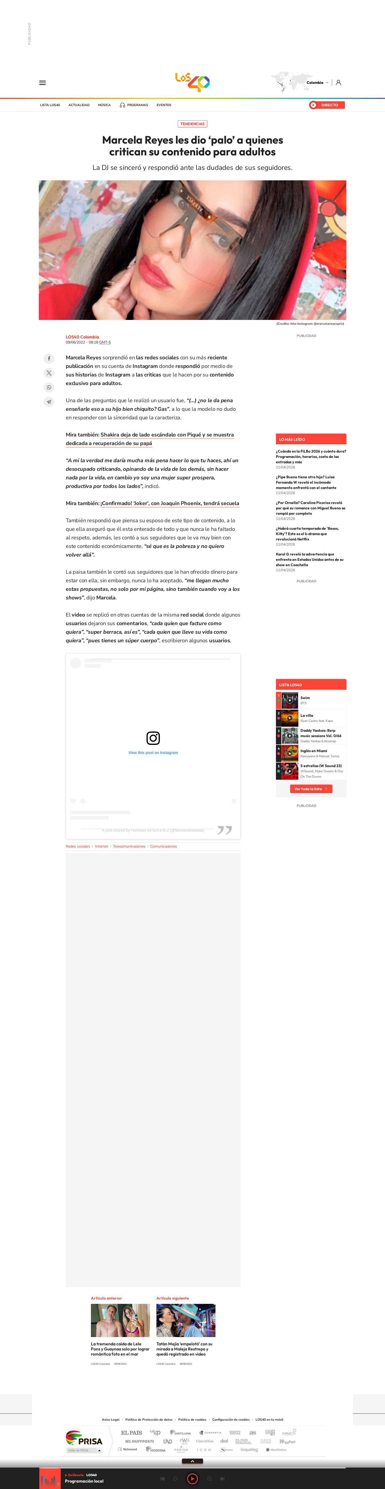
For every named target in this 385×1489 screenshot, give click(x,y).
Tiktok (171, 1383)
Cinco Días (204, 1439)
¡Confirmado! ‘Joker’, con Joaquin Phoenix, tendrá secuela (170, 503)
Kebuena (283, 1439)
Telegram (49, 402)
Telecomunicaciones (129, 846)
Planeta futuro (263, 1439)
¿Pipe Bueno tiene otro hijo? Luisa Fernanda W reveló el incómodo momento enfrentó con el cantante (306, 482)
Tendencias (192, 123)
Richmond (128, 1448)
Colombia (315, 82)
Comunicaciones (163, 846)
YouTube (192, 1383)
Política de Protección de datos (148, 1419)
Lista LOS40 (50, 105)
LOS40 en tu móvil (269, 1419)
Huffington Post (138, 1439)
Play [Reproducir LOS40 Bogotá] (192, 1478)
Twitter (49, 373)
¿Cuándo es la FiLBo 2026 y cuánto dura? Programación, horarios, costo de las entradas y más (311, 456)
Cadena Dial (224, 1439)
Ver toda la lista (308, 788)
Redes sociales (78, 846)
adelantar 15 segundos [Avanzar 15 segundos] (209, 1479)
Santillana (182, 1433)
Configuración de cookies (231, 1419)
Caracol (287, 1433)
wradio (183, 1439)
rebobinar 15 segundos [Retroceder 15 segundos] (175, 1479)
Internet (101, 846)
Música (104, 105)
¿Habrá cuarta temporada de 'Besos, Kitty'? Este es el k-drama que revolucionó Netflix (307, 534)
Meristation (275, 1448)
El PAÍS (131, 1433)
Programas (137, 105)
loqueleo (250, 1448)
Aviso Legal (111, 1419)
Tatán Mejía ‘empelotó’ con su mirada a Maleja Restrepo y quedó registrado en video (184, 1349)
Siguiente (222, 1479)
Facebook (49, 358)
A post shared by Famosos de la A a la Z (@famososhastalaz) (153, 830)
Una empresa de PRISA (84, 1437)
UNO (168, 1439)
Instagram (182, 1383)
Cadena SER (233, 1433)
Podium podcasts (180, 1448)
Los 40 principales (157, 1433)
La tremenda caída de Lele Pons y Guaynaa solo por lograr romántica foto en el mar (120, 1349)
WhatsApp (49, 387)
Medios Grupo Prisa (84, 1450)
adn (268, 1433)
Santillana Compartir (210, 1433)
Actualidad (79, 105)
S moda (226, 1448)
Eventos (164, 105)
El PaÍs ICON (203, 1448)
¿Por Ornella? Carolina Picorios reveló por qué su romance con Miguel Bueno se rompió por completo (310, 508)
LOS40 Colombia (192, 82)
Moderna (154, 1448)
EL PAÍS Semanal (244, 1439)
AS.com (250, 1433)
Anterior (162, 1479)
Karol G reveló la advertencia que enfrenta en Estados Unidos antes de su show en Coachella (310, 559)
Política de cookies (192, 1419)
